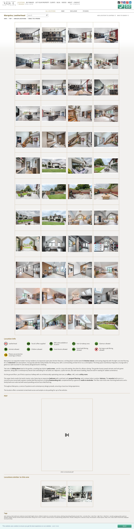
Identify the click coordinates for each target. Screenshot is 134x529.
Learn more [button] (55, 526)
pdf (10, 18)
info (5, 18)
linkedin (130, 2)
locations (21, 2)
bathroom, (17, 516)
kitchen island (89, 361)
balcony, (9, 516)
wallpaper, (126, 517)
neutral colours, (51, 517)
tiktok (119, 2)
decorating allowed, (70, 516)
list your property (42, 2)
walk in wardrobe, (119, 517)
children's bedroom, (44, 516)
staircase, (83, 517)
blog (59, 2)
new (62, 11)
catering (31, 4)
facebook (124, 2)
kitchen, (15, 517)
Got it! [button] (124, 526)
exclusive (73, 11)
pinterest (127, 2)
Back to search (123, 15)
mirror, (40, 517)
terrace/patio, (93, 517)
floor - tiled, (103, 516)
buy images (30, 2)
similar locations (20, 18)
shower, (72, 517)
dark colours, (57, 516)
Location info (10, 339)
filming (27, 4)
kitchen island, (21, 517)
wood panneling (8, 519)
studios (86, 11)
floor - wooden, (110, 516)
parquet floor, (66, 517)
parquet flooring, (74, 378)
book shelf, (28, 516)
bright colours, (35, 516)
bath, (12, 516)
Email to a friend (34, 18)
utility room (83, 374)
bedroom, (22, 516)
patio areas (51, 369)
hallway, (10, 517)
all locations (50, 11)
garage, (116, 516)
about (70, 2)
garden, (120, 516)
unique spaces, (101, 517)
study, (88, 517)
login (71, 4)
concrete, (51, 516)
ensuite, (77, 516)
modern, (44, 517)
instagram (122, 2)
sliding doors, (77, 517)
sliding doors (16, 369)
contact (77, 2)
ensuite (111, 378)
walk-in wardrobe (87, 380)
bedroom (52, 378)
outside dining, (59, 517)
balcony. (103, 378)
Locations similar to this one (16, 477)
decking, (63, 516)
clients (53, 2)
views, (112, 517)
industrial (11, 363)
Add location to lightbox (106, 15)
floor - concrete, (84, 516)
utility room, (108, 517)
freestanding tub (55, 380)
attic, (5, 516)
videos (64, 2)
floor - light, (97, 516)
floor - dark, (91, 516)
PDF (6, 396)
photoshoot (22, 4)
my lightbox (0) (76, 4)
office (69, 374)
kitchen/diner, (28, 517)
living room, (35, 517)
